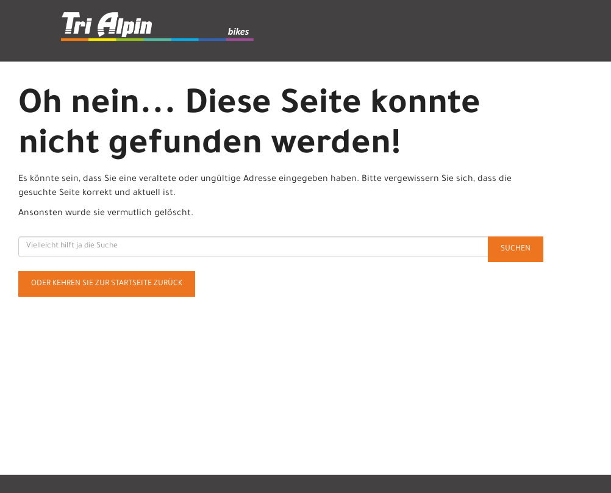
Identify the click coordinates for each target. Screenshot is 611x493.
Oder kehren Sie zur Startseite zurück (106, 284)
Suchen (516, 249)
